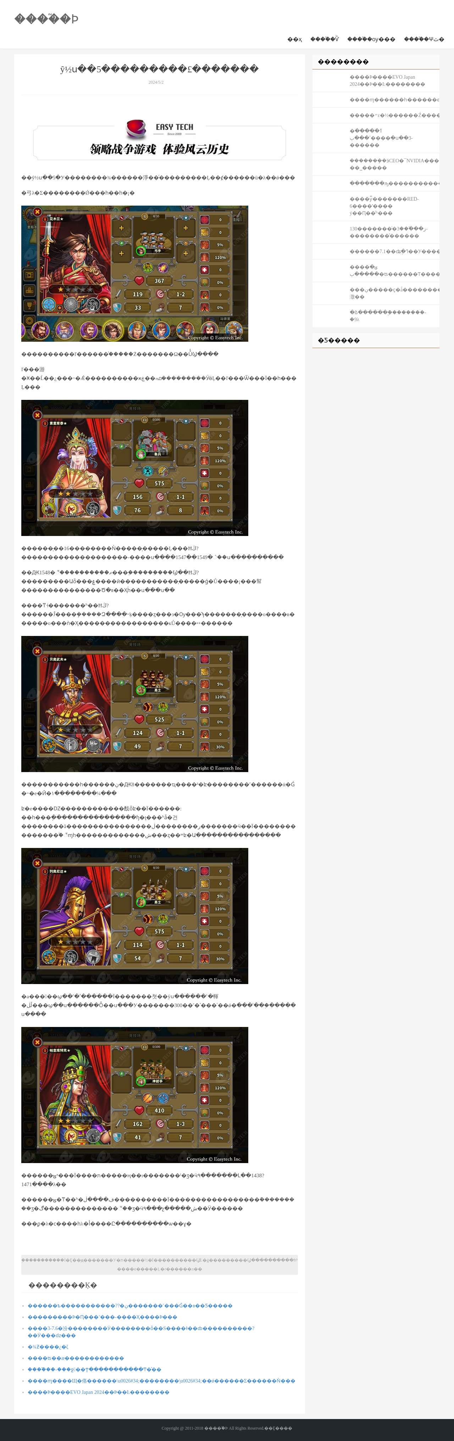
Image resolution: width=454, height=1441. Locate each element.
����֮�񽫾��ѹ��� (371, 39)
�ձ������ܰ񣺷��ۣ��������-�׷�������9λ (388, 316)
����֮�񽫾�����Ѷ (324, 39)
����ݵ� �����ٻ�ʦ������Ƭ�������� (394, 270)
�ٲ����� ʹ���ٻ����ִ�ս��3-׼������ (381, 138)
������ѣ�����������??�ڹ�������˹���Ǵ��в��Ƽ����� (130, 1305)
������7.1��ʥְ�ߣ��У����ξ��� (394, 251)
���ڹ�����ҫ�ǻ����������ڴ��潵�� (394, 293)
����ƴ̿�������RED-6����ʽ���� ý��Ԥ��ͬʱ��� (384, 206)
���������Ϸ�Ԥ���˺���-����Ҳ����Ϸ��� (102, 1317)
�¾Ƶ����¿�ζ (48, 1347)
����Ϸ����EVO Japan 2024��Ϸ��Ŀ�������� (99, 1392)
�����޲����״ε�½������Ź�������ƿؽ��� (394, 115)
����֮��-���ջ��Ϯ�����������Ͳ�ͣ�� (94, 1369)
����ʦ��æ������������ (76, 1358)
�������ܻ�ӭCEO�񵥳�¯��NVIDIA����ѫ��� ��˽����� (394, 164)
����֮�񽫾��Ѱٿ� (424, 39)
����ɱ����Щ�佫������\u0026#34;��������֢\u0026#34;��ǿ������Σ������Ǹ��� (161, 1381)
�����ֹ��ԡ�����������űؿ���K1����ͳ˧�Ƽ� (394, 183)
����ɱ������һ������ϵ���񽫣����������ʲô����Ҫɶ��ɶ (394, 99)
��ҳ (294, 39)
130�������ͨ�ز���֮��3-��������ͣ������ (389, 232)
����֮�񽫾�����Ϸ (46, 19)
